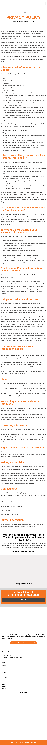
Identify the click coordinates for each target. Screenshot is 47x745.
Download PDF (23, 599)
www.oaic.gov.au (31, 526)
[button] (45, 3)
